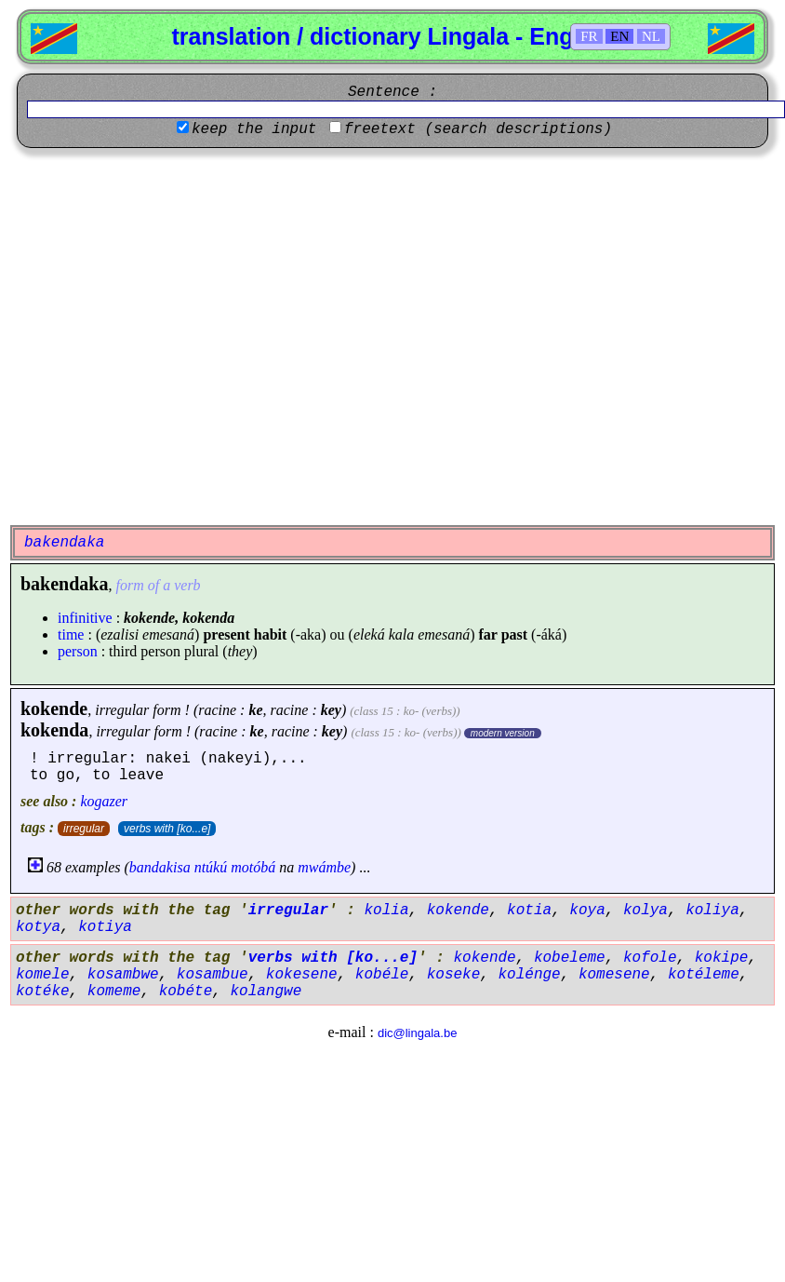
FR (588, 36)
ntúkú (211, 867)
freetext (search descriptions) (478, 129)
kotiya (105, 927)
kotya (38, 927)
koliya (712, 910)
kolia (386, 910)
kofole (650, 958)
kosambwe (123, 974)
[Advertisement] (174, 336)
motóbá (253, 867)
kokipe (722, 958)
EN (619, 36)
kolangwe (265, 991)
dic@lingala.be (417, 1033)
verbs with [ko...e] (167, 828)
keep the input (254, 129)
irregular (83, 828)
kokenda (54, 730)
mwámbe (324, 867)
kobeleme (569, 958)
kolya (645, 910)
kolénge (529, 974)
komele (43, 974)
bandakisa (160, 867)
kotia (529, 910)
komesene (614, 974)
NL (651, 36)
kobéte (186, 991)
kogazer (103, 801)
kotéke (43, 991)
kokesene (302, 974)
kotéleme (703, 974)
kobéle (382, 974)
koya (587, 910)
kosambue (212, 974)
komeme (114, 991)
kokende (53, 708)
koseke (454, 974)
